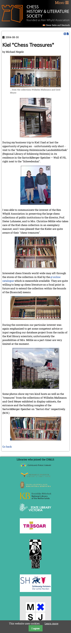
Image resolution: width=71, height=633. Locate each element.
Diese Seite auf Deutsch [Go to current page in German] (58, 25)
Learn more (51, 623)
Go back (7, 446)
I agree (36, 628)
